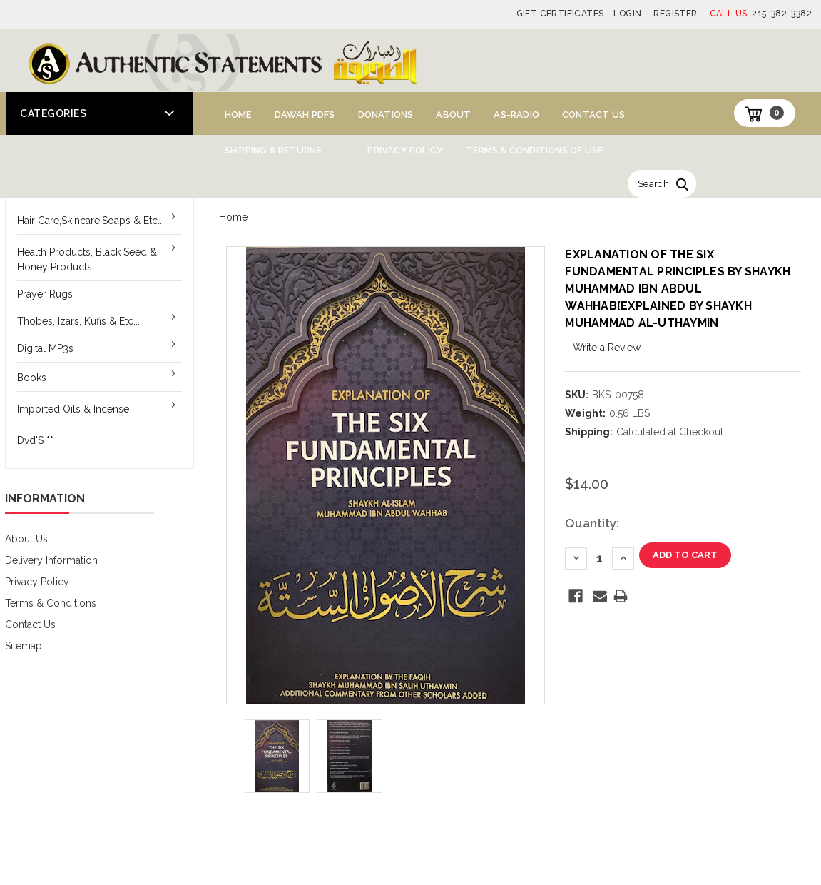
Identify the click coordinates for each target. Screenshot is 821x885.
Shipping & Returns (273, 150)
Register (675, 14)
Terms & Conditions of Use (534, 150)
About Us (26, 539)
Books (31, 377)
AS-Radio (516, 114)
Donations (386, 114)
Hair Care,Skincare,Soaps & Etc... (90, 220)
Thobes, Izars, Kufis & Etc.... (79, 321)
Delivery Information (51, 560)
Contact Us (593, 114)
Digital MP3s (45, 348)
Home (238, 114)
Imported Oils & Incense (73, 409)
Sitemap (23, 646)
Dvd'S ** (35, 440)
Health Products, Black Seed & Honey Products (87, 259)
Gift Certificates (560, 14)
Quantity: (592, 523)
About (453, 114)
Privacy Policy (405, 150)
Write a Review (607, 347)
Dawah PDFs (305, 114)
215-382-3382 (761, 14)
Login (627, 14)
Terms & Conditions (50, 603)
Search (653, 183)
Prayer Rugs (45, 294)
